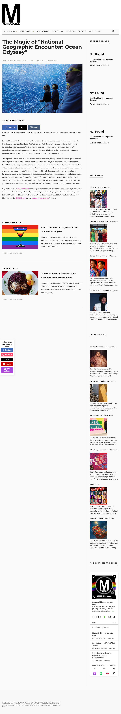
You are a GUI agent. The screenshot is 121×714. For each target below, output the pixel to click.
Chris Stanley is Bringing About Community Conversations (101, 656)
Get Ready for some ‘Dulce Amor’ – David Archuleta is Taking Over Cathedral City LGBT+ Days (102, 348)
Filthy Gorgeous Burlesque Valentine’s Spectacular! (104, 451)
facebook (10, 128)
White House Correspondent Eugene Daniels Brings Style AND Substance (103, 291)
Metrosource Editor (19, 61)
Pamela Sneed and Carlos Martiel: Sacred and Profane (102, 382)
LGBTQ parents (23, 190)
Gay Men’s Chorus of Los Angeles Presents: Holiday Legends (102, 520)
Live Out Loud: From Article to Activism (104, 223)
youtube (7, 364)
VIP (90, 33)
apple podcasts (7, 370)
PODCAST (71, 33)
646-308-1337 (21, 199)
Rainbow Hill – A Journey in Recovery (103, 257)
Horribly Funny (95, 485)
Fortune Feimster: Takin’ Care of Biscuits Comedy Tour (101, 417)
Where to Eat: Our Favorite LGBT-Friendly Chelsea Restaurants (61, 280)
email (34, 128)
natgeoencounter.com (40, 199)
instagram (7, 355)
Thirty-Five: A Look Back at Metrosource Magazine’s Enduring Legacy (102, 188)
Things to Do (42, 33)
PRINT (98, 33)
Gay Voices (58, 33)
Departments (25, 33)
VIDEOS (82, 33)
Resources (9, 33)
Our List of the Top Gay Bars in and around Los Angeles (58, 231)
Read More (18, 257)
